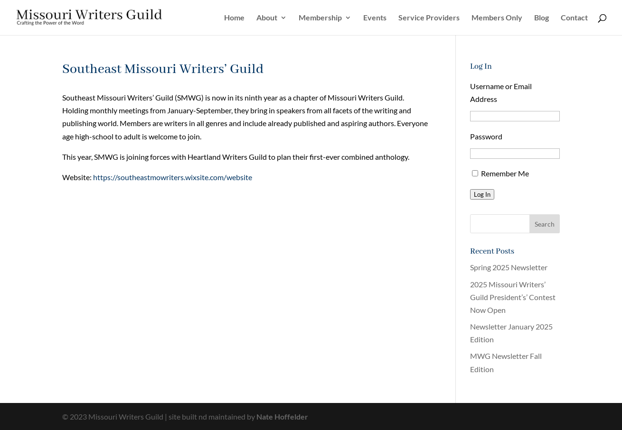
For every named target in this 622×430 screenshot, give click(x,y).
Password (486, 136)
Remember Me (505, 173)
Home (234, 18)
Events (374, 18)
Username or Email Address (501, 92)
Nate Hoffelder (282, 416)
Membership (320, 18)
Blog (541, 18)
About (266, 18)
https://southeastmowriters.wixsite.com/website (172, 177)
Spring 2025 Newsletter (508, 267)
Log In (482, 194)
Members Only (496, 18)
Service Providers (429, 18)
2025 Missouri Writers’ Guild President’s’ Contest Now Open (513, 297)
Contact (574, 18)
